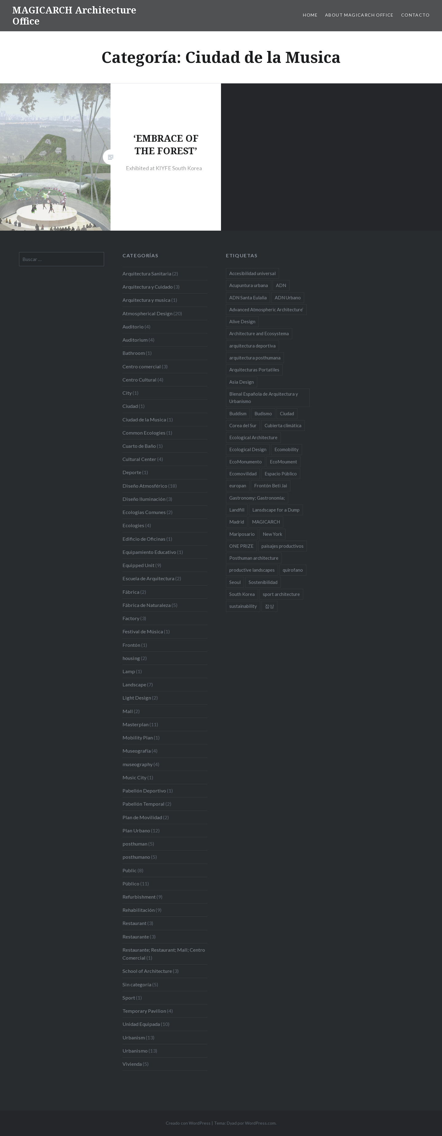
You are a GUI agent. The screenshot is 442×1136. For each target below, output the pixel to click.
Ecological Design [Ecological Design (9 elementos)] (247, 449)
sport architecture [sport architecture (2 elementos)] (281, 594)
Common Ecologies (143, 433)
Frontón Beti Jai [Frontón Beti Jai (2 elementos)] (270, 485)
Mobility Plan (137, 737)
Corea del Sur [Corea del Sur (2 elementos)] (243, 425)
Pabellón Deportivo (144, 790)
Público (130, 883)
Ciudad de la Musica (144, 419)
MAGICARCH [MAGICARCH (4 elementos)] (266, 521)
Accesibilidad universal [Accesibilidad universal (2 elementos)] (252, 273)
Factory (130, 618)
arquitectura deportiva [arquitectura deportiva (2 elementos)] (252, 345)
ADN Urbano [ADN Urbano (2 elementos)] (288, 297)
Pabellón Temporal (143, 804)
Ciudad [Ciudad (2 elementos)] (287, 413)
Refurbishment (139, 897)
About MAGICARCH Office (359, 14)
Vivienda (132, 1064)
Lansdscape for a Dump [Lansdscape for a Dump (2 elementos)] (276, 509)
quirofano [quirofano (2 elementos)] (293, 570)
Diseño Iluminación (143, 499)
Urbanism (133, 1037)
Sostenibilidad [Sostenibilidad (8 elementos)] (263, 582)
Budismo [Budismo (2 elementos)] (263, 413)
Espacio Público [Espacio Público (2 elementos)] (281, 473)
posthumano (136, 857)
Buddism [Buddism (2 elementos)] (237, 413)
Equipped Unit (138, 565)
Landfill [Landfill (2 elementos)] (236, 509)
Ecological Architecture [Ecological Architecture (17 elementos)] (253, 437)
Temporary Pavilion (144, 1011)
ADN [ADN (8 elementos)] (281, 285)
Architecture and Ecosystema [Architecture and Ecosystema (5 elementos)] (259, 333)
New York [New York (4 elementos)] (272, 534)
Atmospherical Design (147, 313)
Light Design (136, 697)
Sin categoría (136, 984)
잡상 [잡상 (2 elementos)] (269, 606)
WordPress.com (260, 1123)
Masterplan (135, 724)
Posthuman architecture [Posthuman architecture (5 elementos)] (253, 558)
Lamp (128, 671)
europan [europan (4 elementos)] (237, 485)
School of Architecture (147, 971)
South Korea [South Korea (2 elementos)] (242, 594)
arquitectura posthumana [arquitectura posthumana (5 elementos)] (255, 357)
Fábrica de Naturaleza (146, 605)
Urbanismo (135, 1050)
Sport (128, 997)
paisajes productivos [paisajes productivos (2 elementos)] (283, 546)
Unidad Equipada (141, 1024)
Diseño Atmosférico (144, 486)
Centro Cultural (139, 379)
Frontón (131, 645)
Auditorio (133, 326)
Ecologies (133, 525)
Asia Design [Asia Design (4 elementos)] (241, 382)
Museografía (136, 751)
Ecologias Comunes (144, 512)
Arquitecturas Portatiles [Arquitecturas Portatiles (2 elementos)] (254, 369)
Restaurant (134, 923)
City (127, 393)
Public (129, 870)
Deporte (131, 472)
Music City (134, 777)
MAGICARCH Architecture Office (74, 15)
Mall (127, 711)
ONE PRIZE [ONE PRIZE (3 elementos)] (241, 546)
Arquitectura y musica (146, 300)
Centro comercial (141, 366)
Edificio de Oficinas (143, 539)
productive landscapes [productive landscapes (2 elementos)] (252, 570)
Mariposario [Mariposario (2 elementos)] (242, 534)
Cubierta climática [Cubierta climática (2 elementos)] (283, 425)
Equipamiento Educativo (149, 552)
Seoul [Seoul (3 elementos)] (235, 582)
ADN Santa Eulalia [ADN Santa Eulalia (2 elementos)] (248, 297)
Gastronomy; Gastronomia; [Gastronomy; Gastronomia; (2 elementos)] (257, 498)
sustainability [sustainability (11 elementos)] (243, 606)
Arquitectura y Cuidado (147, 287)
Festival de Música (142, 631)
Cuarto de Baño (139, 446)
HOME (310, 14)
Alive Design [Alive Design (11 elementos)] (242, 321)
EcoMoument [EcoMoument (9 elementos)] (283, 461)
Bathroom (133, 353)
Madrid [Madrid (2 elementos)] (236, 521)
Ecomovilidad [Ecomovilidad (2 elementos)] (243, 473)
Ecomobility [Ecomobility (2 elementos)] (286, 449)
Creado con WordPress (188, 1123)
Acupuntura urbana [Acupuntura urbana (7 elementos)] (248, 285)
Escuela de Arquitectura (148, 578)
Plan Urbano (136, 830)
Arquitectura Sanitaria (146, 273)
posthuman (134, 843)
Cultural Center (139, 459)
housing (131, 658)
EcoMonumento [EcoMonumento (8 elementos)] (245, 461)
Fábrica (130, 592)
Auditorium (135, 340)
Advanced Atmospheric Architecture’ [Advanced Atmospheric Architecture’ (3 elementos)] (266, 309)
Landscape (134, 684)
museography (137, 764)
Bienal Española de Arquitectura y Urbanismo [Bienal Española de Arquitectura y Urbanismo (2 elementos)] (263, 397)
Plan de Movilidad (142, 817)
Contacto (415, 14)
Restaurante (135, 936)
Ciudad (130, 406)
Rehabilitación (138, 910)
